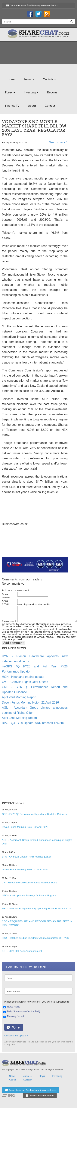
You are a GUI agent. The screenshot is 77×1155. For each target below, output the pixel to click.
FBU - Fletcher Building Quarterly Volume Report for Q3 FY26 (35, 938)
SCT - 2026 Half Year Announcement (22, 951)
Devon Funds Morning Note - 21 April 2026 (25, 869)
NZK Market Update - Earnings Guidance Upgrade (29, 895)
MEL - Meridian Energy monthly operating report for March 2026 (36, 908)
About (32, 105)
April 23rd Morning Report (19, 697)
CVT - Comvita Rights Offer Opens (25, 682)
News (29, 79)
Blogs (42, 1076)
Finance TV (12, 105)
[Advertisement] (31, 547)
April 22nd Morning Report (19, 717)
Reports (52, 92)
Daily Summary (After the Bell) (22, 1011)
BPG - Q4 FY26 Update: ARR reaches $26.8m (33, 723)
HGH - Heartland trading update (23, 676)
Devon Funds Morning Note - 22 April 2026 (30, 702)
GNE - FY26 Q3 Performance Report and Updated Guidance (35, 814)
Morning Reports (14, 1016)
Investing (31, 92)
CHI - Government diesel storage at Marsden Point (29, 882)
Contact (50, 105)
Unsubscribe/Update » (16, 1035)
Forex (10, 92)
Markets (49, 79)
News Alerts (12, 1006)
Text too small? (58, 142)
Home (11, 79)
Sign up (16, 1027)
